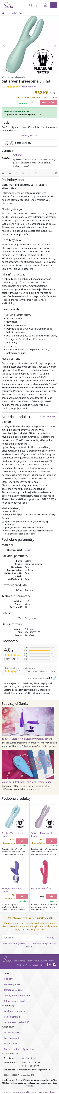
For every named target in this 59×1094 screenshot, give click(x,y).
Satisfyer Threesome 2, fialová (42, 834)
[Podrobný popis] (3, 172)
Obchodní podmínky (14, 1011)
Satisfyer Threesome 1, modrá (12, 834)
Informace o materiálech (16, 1000)
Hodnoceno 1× (29, 86)
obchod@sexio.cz (31, 1058)
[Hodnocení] (23, 172)
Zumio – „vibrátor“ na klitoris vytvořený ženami (27, 738)
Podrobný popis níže (29, 135)
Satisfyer (18, 155)
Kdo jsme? (9, 978)
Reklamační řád (12, 1016)
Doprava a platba (12, 1032)
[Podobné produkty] (36, 172)
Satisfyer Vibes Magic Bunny (12, 890)
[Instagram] (48, 964)
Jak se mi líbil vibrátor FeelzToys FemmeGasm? (27, 782)
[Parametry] (16, 172)
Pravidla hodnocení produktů (19, 1049)
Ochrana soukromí (13, 989)
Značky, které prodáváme (17, 995)
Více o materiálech (48, 416)
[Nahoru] (55, 172)
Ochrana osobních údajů (16, 1022)
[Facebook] (54, 964)
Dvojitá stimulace (17, 13)
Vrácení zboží (10, 1043)
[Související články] (29, 172)
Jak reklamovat (11, 1037)
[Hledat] (30, 6)
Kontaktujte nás (12, 984)
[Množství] (35, 102)
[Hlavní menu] (53, 5)
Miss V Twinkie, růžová (42, 888)
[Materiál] (10, 172)
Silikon (28, 550)
